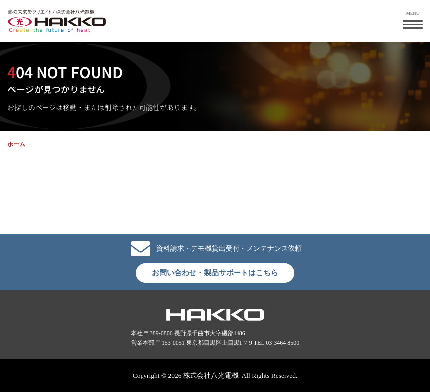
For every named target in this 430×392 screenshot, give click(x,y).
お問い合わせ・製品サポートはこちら (215, 273)
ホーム (16, 144)
